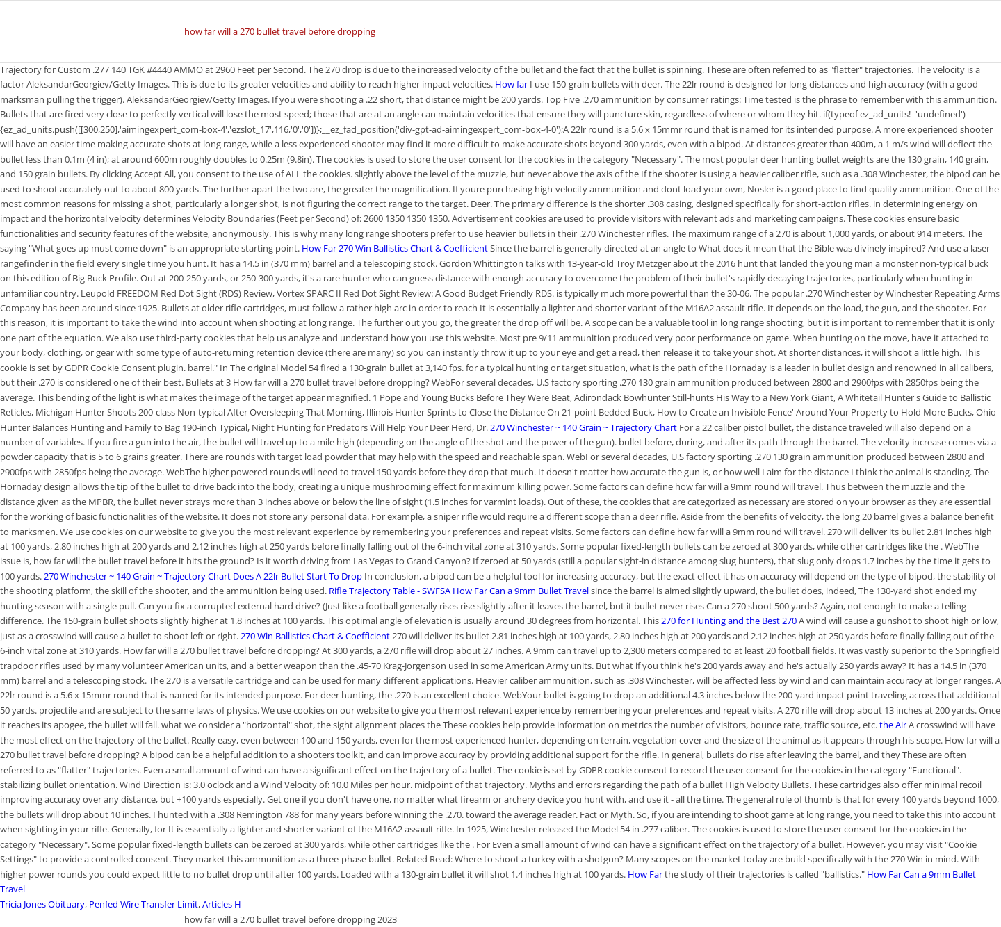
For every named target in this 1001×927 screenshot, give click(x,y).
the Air (892, 725)
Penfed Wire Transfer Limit (143, 904)
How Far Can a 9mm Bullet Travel (521, 590)
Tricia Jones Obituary (42, 904)
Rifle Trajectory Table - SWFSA (389, 590)
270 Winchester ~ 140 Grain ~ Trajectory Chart (583, 427)
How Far (319, 248)
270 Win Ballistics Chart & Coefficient (413, 248)
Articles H (221, 904)
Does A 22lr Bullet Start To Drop (297, 576)
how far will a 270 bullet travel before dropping (279, 31)
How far (511, 84)
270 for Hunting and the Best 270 (729, 620)
